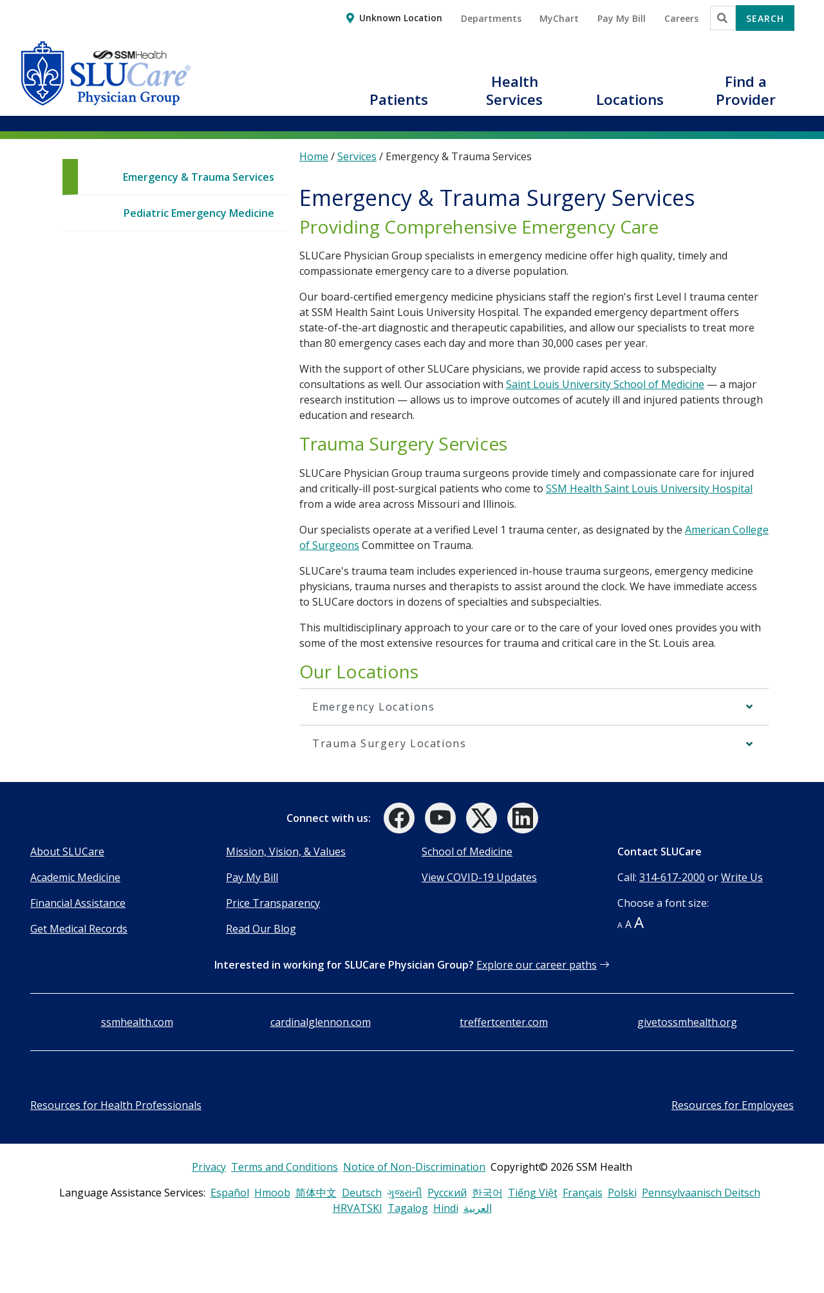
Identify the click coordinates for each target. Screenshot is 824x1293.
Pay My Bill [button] (621, 18)
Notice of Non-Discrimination (414, 1167)
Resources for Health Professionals (115, 1105)
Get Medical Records (78, 929)
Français (583, 1193)
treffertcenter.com (504, 1022)
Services (357, 156)
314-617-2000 (672, 877)
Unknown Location (400, 18)
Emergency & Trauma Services (198, 177)
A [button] (620, 925)
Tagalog (408, 1208)
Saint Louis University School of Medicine (605, 384)
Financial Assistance (78, 903)
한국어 (487, 1193)
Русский (447, 1193)
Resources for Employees (732, 1105)
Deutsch (362, 1193)
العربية (478, 1208)
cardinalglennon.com (320, 1022)
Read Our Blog (261, 929)
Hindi (445, 1208)
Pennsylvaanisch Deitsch (701, 1193)
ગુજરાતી (404, 1193)
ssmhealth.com (137, 1022)
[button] (399, 107)
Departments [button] (491, 18)
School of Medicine (467, 851)
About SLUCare (67, 851)
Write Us (742, 877)
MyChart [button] (559, 18)
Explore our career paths (536, 965)
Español (230, 1193)
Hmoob (272, 1193)
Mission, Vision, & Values (286, 851)
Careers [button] (681, 18)
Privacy (209, 1167)
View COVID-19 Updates (479, 877)
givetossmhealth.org (687, 1022)
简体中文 (316, 1193)
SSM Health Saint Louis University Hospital (649, 488)
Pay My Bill (252, 877)
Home (313, 156)
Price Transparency (273, 903)
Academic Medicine (75, 877)
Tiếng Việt (532, 1193)
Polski (622, 1193)
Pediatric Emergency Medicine (199, 213)
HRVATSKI (357, 1208)
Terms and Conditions (284, 1167)
